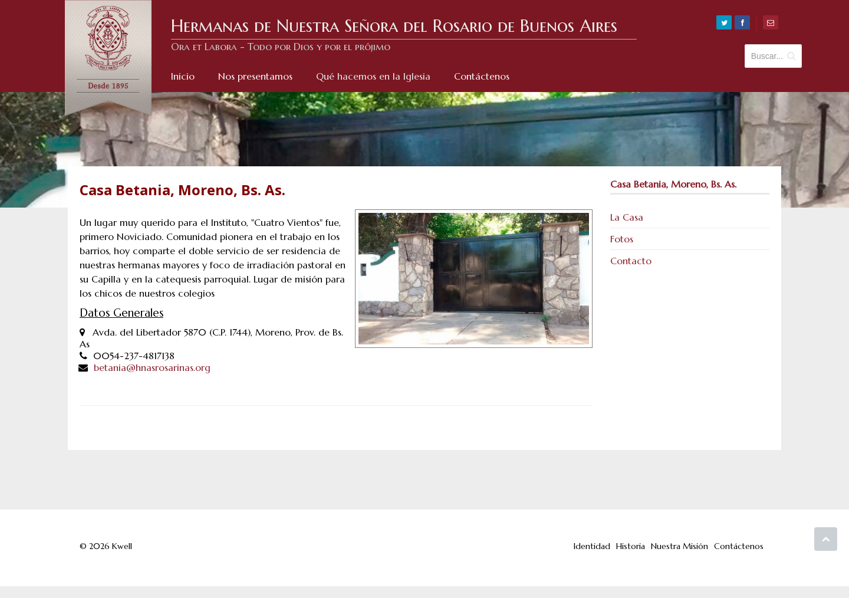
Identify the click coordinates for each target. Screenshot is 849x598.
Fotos (621, 239)
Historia (630, 546)
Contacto (630, 261)
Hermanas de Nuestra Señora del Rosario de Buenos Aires (394, 26)
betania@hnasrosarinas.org (152, 367)
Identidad (592, 546)
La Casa (626, 217)
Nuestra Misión (679, 546)
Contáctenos (739, 546)
